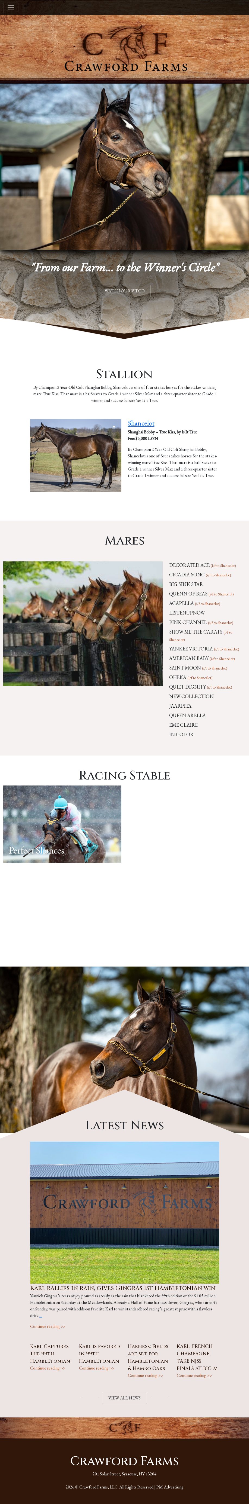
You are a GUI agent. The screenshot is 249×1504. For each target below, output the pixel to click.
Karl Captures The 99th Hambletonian (50, 1354)
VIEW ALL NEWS (124, 1398)
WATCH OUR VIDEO (125, 291)
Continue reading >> (47, 1326)
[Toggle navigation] (10, 7)
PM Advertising (170, 1487)
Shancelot (141, 423)
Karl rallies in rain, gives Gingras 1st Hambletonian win (123, 1288)
